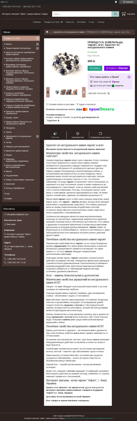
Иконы (9, 44)
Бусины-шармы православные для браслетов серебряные (20, 59)
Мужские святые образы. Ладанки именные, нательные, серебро (20, 81)
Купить (96, 68)
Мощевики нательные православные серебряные (18, 66)
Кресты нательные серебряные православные (20, 53)
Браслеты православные (17, 151)
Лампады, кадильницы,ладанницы (17, 160)
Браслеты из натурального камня (69, 32)
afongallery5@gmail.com (18, 214)
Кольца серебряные (15, 188)
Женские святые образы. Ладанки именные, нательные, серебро (20, 73)
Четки (8, 142)
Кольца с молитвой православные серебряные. (18, 94)
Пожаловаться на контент (76, 418)
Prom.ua (80, 416)
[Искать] (115, 14)
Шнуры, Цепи (12, 117)
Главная (37, 22)
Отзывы (8, 198)
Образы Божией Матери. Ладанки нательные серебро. (19, 100)
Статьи (100, 22)
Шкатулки (10, 184)
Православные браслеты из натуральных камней (19, 123)
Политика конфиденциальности (100, 418)
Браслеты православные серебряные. (17, 112)
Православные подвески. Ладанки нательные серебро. (19, 88)
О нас (91, 22)
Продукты (10, 128)
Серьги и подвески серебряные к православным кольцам (20, 106)
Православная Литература (18, 48)
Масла (9, 171)
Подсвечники (12, 175)
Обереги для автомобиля (17, 146)
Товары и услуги (52, 22)
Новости (70, 22)
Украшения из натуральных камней (18, 137)
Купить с (118, 68)
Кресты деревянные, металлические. (15, 166)
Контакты (81, 22)
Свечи (8, 132)
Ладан (9, 155)
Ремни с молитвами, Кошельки (20, 180)
